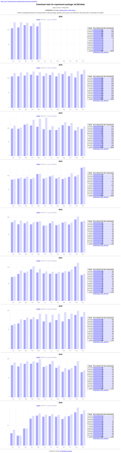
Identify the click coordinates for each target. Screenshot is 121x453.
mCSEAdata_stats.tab (66, 451)
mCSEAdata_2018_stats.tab (100, 438)
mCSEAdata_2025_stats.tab (100, 100)
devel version (71, 10)
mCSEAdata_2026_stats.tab (100, 52)
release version (63, 10)
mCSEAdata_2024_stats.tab (100, 149)
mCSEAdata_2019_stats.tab (100, 390)
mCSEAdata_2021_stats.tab (100, 293)
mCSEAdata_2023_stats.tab (100, 197)
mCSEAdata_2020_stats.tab (100, 342)
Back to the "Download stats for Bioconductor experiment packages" (19, 1)
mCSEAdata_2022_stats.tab (100, 245)
